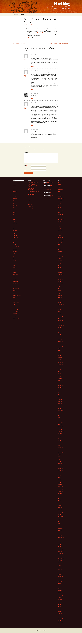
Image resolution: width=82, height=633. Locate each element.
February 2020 (60, 316)
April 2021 (59, 291)
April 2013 (59, 461)
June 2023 (59, 246)
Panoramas (14, 277)
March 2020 (60, 314)
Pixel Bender (15, 284)
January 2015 (60, 424)
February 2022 (60, 274)
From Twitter (15, 230)
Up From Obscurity (16, 311)
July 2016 (59, 392)
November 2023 (60, 237)
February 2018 (60, 359)
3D (31, 24)
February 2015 (60, 422)
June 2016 (59, 394)
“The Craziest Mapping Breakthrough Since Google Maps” (32, 185)
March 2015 (60, 420)
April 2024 (59, 228)
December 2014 (60, 426)
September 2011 (60, 495)
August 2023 (60, 242)
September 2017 (60, 367)
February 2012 (60, 486)
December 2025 (60, 193)
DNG (13, 224)
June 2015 (59, 415)
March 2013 (60, 463)
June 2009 (59, 542)
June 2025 (59, 203)
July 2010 (59, 519)
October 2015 (60, 408)
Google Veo (15, 239)
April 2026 (59, 186)
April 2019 (59, 334)
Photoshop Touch (15, 283)
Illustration (14, 247)
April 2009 (59, 546)
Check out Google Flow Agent (33, 182)
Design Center (15, 223)
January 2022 (60, 276)
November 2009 (60, 533)
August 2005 (60, 623)
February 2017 (60, 380)
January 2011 (60, 509)
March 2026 (60, 187)
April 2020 (59, 313)
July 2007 (59, 583)
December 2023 (60, 235)
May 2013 (59, 459)
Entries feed (30, 204)
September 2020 (60, 304)
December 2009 (60, 532)
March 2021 (60, 293)
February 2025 (60, 210)
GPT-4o (14, 240)
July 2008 (59, 562)
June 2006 (59, 606)
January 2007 (60, 593)
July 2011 (59, 498)
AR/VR (14, 201)
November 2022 (60, 258)
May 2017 (59, 374)
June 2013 (59, 457)
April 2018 (59, 355)
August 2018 (60, 348)
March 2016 (60, 399)
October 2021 (60, 281)
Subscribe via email (14, 14)
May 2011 (59, 502)
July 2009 (59, 540)
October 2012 (60, 472)
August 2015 (60, 412)
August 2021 (60, 284)
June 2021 (59, 288)
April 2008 (59, 567)
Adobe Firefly (15, 191)
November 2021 (60, 279)
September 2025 (60, 198)
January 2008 (60, 572)
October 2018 (60, 344)
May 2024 (59, 226)
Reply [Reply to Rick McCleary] (33, 125)
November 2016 (60, 385)
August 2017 (60, 369)
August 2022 (60, 263)
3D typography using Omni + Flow (33, 191)
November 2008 (60, 555)
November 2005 (60, 618)
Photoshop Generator (16, 281)
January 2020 (60, 318)
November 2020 (60, 300)
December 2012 (60, 468)
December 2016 (60, 383)
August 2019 (60, 327)
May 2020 (59, 311)
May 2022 (59, 269)
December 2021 (60, 277)
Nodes (14, 276)
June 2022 (59, 267)
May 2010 (59, 523)
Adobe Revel (15, 194)
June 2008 (59, 563)
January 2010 (60, 530)
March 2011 (60, 505)
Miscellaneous (15, 263)
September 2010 (60, 516)
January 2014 (60, 445)
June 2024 (59, 224)
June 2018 (59, 352)
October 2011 (60, 493)
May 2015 (59, 417)
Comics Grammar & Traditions (35, 32)
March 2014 (60, 442)
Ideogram (14, 244)
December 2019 (60, 320)
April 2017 (59, 376)
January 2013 (60, 466)
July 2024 (59, 223)
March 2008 (60, 569)
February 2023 (60, 253)
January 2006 (60, 615)
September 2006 (60, 601)
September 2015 (60, 410)
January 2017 (60, 382)
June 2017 (59, 373)
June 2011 (59, 500)
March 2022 (60, 272)
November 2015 (60, 406)
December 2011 (60, 489)
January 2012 (60, 487)
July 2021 (59, 286)
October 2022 (60, 260)
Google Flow (15, 233)
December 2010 (60, 510)
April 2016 (59, 397)
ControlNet (14, 212)
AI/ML (13, 200)
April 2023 (59, 249)
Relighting (14, 290)
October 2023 (60, 239)
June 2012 (59, 479)
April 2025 (59, 207)
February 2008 (60, 570)
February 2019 (60, 337)
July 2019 (59, 329)
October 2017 (60, 366)
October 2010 (60, 514)
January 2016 (60, 403)
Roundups (14, 292)
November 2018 (60, 343)
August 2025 (60, 200)
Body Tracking (15, 205)
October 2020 (60, 302)
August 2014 (60, 433)
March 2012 (60, 484)
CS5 (13, 216)
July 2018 (59, 350)
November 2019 (60, 322)
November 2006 (60, 597)
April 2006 (59, 609)
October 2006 (60, 599)
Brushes (14, 207)
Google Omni (15, 235)
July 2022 (59, 265)
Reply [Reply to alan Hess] (33, 98)
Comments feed (30, 206)
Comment (26, 152)
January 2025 (60, 212)
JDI (13, 256)
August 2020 (60, 306)
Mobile (14, 265)
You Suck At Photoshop (16, 318)
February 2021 (60, 295)
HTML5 (14, 242)
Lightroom (14, 260)
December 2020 (60, 299)
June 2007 (59, 585)
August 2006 (60, 602)
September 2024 (60, 219)
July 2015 (59, 413)
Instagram (14, 253)
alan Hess (25, 98)
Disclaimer (22, 14)
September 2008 (60, 558)
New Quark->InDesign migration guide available (59, 43)
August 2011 (60, 496)
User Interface (15, 313)
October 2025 (60, 196)
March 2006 (60, 611)
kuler (13, 258)
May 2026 (59, 184)
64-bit (13, 189)
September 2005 (60, 622)
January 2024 (60, 233)
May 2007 (59, 586)
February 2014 (60, 443)
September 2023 (60, 240)
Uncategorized (15, 309)
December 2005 (60, 616)
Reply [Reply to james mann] (33, 140)
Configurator (15, 210)
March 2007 (60, 590)
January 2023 (60, 254)
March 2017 (60, 378)
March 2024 (60, 230)
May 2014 (59, 438)
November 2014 (60, 427)
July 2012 (59, 477)
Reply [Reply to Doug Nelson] (33, 66)
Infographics (15, 251)
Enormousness (15, 226)
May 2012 (59, 480)
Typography (35, 24)
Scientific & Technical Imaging (18, 293)
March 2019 (60, 336)
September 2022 (60, 261)
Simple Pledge (44, 28)
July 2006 (59, 604)
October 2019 (60, 323)
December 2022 (60, 256)
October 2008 (60, 556)
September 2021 (60, 283)
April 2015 (59, 419)
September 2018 (60, 346)
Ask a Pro (14, 203)
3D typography (45, 34)
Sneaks (14, 299)
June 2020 (59, 309)
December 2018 (60, 341)
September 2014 (60, 431)
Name (25, 165)
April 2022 (59, 270)
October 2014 (60, 429)
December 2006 (60, 595)
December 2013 (60, 447)
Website (25, 170)
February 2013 (60, 465)
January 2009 (60, 551)
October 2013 (60, 450)
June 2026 (59, 182)
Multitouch (14, 270)
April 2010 (59, 525)
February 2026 (60, 189)
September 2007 (60, 579)
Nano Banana (15, 272)
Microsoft (14, 262)
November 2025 (60, 194)
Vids (13, 315)
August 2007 (60, 581)
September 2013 (60, 452)
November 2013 (60, 449)
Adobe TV (14, 196)
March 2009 (60, 548)
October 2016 (60, 387)
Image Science (15, 249)
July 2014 (59, 435)
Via (42, 32)
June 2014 (59, 436)
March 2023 (60, 251)
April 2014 (59, 440)
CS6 (13, 217)
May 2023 (59, 247)
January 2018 (60, 360)
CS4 (13, 214)
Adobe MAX (14, 193)
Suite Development (16, 302)
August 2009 (60, 539)
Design (14, 221)
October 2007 (60, 578)
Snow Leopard (15, 300)
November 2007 (60, 576)
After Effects (15, 198)
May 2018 (59, 353)
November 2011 (60, 491)
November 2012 (60, 470)
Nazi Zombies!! (29, 37)
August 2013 (60, 454)
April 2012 (59, 482)
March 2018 (60, 357)
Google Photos (15, 237)
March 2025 (60, 209)
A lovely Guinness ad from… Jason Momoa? (47, 186)
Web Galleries (15, 316)
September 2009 (60, 537)
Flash (13, 228)
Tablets (14, 304)
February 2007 (60, 592)
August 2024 (60, 221)
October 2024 (60, 217)
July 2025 (59, 201)
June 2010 (59, 521)
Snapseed (14, 297)
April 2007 (59, 588)
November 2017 (60, 364)
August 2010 (60, 518)
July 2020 (59, 307)
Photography (15, 279)
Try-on (14, 306)
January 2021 (60, 297)
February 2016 (60, 401)
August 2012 (60, 475)
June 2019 (59, 330)
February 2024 (60, 231)
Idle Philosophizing (16, 246)
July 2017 (59, 371)
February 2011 (60, 507)
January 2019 (60, 339)
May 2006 (59, 608)
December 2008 (60, 553)
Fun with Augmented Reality (18, 43)
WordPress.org (30, 208)
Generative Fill (15, 232)
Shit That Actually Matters (17, 295)
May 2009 (59, 544)
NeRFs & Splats (15, 274)
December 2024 (60, 214)
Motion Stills (15, 267)
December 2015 (60, 405)
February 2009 (60, 549)
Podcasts (14, 286)
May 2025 (59, 205)
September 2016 (60, 389)
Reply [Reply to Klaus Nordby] (33, 89)
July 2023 (59, 244)
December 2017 (60, 362)
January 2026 (60, 191)
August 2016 (60, 390)
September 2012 (60, 473)
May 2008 (59, 565)
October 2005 (60, 620)
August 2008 (60, 560)
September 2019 (60, 325)
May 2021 (59, 290)
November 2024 (60, 216)
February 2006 (60, 613)
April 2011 (59, 503)
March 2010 (60, 526)
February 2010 (60, 528)
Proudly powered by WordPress (41, 630)
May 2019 (59, 332)
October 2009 (60, 535)
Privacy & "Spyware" (16, 288)
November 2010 (60, 512)
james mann (26, 134)
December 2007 (60, 574)
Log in (29, 202)
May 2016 (59, 396)
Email (25, 168)
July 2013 (59, 456)
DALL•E (14, 219)
